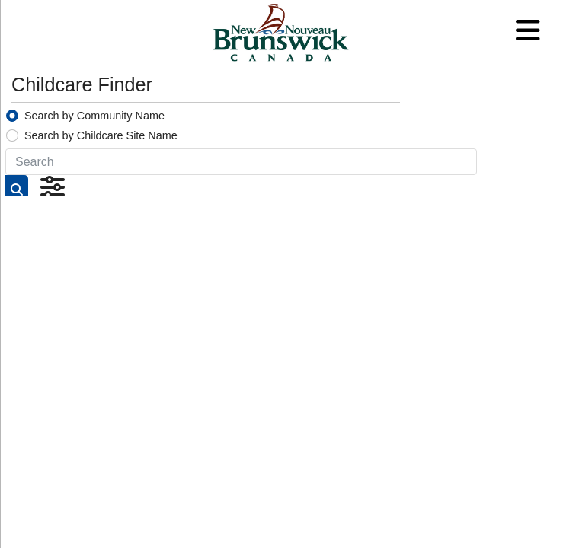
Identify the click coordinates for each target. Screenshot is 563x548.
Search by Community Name (94, 116)
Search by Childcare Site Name (101, 135)
